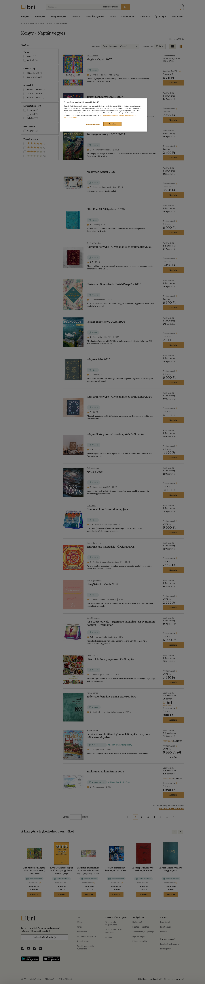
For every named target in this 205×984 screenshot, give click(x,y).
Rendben (112, 124)
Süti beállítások (93, 125)
